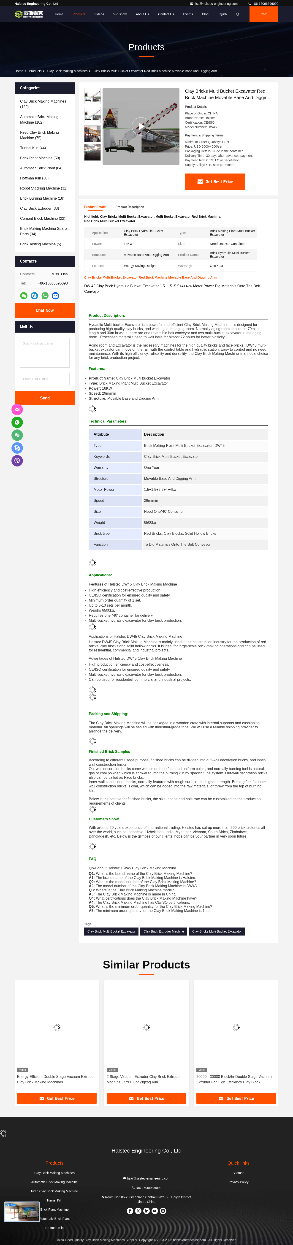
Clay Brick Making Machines (67, 71)
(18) (42, 198)
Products (79, 14)
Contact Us (166, 14)
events (188, 14)
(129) (43, 104)
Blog (205, 14)
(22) (42, 218)
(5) (40, 244)
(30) (34, 178)
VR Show (120, 14)
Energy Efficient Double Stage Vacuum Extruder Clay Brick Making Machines (56, 1079)
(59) (40, 158)
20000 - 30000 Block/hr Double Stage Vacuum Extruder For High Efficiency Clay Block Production (234, 1080)
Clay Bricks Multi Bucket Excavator (217, 931)
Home (59, 14)
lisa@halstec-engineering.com (214, 3)
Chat (263, 14)
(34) (43, 231)
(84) (41, 168)
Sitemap (238, 1173)
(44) (33, 148)
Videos (99, 14)
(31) (43, 188)
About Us (142, 14)
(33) (39, 208)
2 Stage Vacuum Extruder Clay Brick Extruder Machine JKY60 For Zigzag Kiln (144, 1079)
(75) (39, 135)
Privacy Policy (238, 1182)
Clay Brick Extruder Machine (164, 931)
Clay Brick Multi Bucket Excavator (111, 931)
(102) (39, 119)
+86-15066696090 (263, 3)
